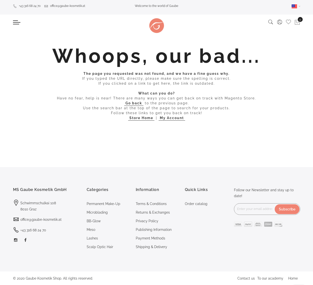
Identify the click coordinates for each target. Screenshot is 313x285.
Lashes (92, 238)
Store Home (141, 118)
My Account (172, 118)
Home (293, 278)
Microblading (97, 212)
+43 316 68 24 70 (27, 6)
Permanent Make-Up (103, 204)
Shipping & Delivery (151, 247)
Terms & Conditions (151, 204)
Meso (91, 230)
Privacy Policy (147, 221)
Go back (133, 103)
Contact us (246, 278)
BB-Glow (94, 221)
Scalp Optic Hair (100, 247)
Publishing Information (154, 230)
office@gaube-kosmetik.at (64, 6)
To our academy (270, 278)
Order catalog (196, 204)
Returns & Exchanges (153, 212)
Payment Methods (150, 238)
